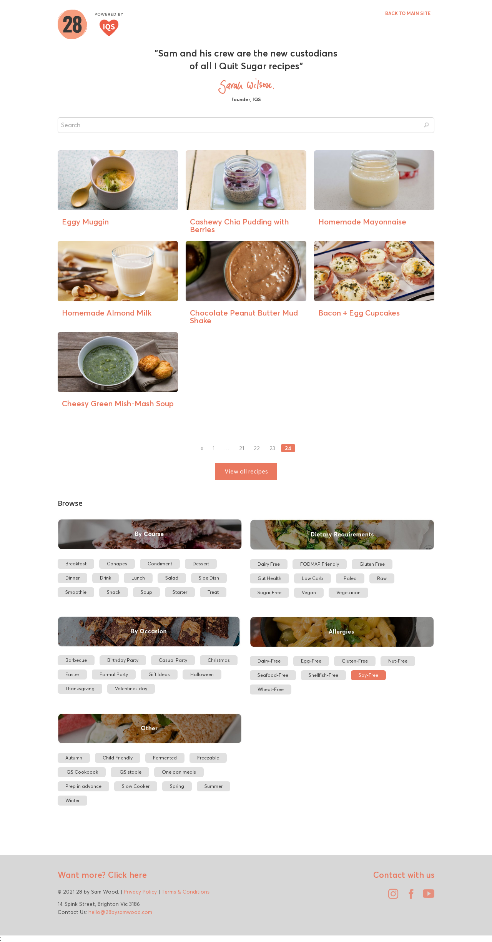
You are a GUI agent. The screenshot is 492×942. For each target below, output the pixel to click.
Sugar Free (269, 592)
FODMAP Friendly (319, 564)
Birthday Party (122, 660)
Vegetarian (348, 592)
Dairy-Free (269, 661)
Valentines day (131, 688)
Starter (180, 592)
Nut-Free (397, 661)
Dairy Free (269, 564)
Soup (146, 592)
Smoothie (75, 592)
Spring (177, 786)
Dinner (72, 578)
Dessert (201, 564)
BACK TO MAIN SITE (407, 13)
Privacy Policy (140, 892)
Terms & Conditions (185, 892)
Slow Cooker (136, 786)
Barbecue (76, 660)
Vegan (309, 592)
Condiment (160, 564)
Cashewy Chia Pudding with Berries (239, 225)
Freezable (208, 758)
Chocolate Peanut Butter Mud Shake (244, 316)
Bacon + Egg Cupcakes (359, 312)
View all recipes (246, 471)
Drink (105, 578)
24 (288, 448)
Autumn (73, 758)
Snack (113, 592)
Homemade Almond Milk (106, 312)
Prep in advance (83, 786)
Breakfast (75, 564)
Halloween (202, 674)
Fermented (165, 758)
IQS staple (129, 772)
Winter (72, 800)
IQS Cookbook (81, 772)
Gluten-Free (355, 661)
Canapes (117, 564)
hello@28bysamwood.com (120, 912)
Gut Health (269, 578)
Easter (72, 674)
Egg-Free (311, 661)
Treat (213, 592)
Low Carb (312, 578)
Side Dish (209, 578)
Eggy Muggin (85, 221)
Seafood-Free (273, 675)
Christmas (219, 660)
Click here (126, 875)
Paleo (350, 578)
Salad (171, 578)
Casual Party (173, 660)
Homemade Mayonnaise (362, 221)
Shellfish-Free (323, 675)
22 (257, 448)
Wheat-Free (271, 689)
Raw (382, 578)
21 (241, 448)
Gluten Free (372, 564)
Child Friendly (118, 758)
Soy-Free (368, 675)
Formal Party (114, 674)
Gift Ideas (159, 674)
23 (272, 448)
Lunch (138, 578)
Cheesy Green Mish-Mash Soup (118, 403)
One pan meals (179, 772)
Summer (213, 786)
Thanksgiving (80, 688)
